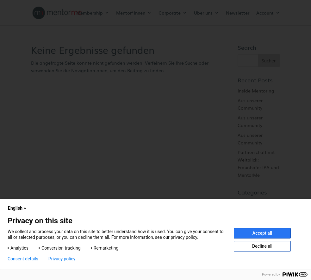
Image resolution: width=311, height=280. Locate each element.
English (18, 208)
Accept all (262, 233)
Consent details (23, 258)
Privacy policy (61, 258)
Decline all (262, 246)
